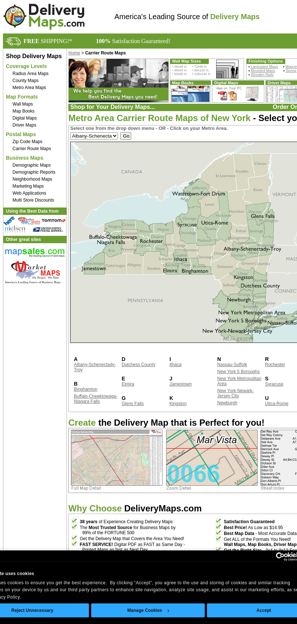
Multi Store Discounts (33, 200)
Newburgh (227, 402)
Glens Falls (133, 403)
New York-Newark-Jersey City (235, 393)
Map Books (23, 111)
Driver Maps (24, 125)
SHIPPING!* (48, 41)
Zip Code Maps (27, 141)
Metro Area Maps (29, 87)
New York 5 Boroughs (238, 371)
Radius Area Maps (30, 73)
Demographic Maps (31, 165)
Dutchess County (138, 364)
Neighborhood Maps (32, 179)
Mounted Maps (263, 71)
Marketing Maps (28, 186)
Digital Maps (24, 118)
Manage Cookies (148, 610)
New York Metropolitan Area (239, 381)
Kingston (178, 403)
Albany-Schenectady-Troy (95, 367)
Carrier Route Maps (31, 148)
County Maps (25, 80)
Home (74, 53)
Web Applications (29, 193)
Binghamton (85, 389)
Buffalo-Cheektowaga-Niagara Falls (96, 399)
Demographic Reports (34, 172)
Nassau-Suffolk (232, 364)
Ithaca (175, 364)
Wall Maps (22, 104)
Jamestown (180, 384)
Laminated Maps (264, 67)
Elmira (128, 384)
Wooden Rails (262, 75)
